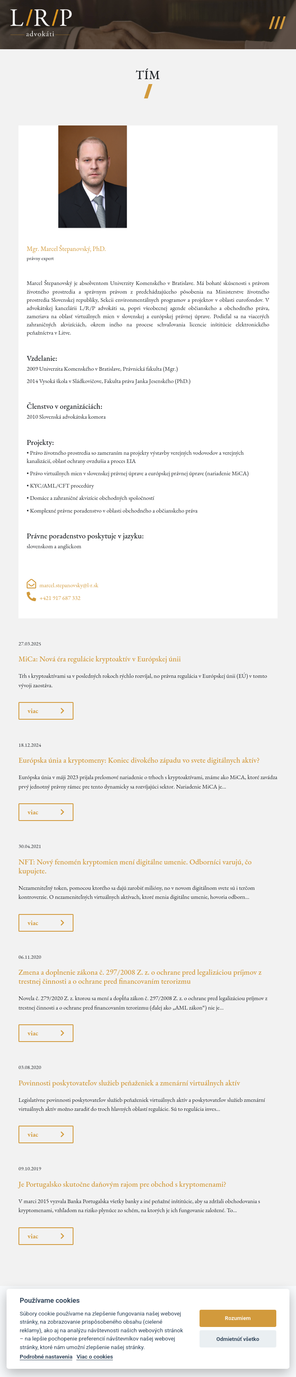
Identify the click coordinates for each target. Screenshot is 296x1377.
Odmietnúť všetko (237, 1339)
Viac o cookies (94, 1356)
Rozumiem (238, 1318)
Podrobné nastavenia (46, 1356)
